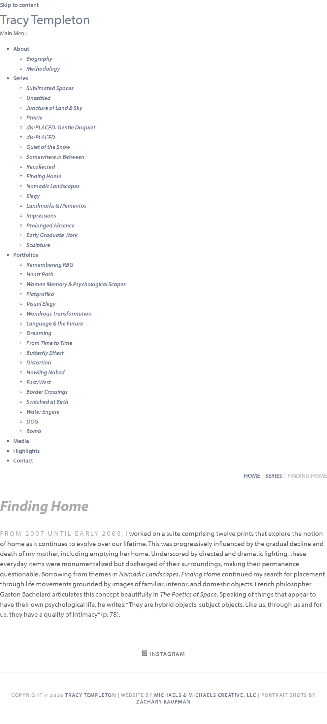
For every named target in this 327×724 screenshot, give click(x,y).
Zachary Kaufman (163, 701)
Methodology (43, 68)
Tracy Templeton (45, 19)
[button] (163, 33)
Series (20, 78)
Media (21, 441)
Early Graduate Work (52, 235)
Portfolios (25, 255)
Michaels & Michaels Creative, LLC (205, 695)
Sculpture (38, 245)
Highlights (26, 451)
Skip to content (19, 5)
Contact (23, 460)
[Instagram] (163, 654)
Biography (39, 58)
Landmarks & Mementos (56, 205)
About (21, 48)
